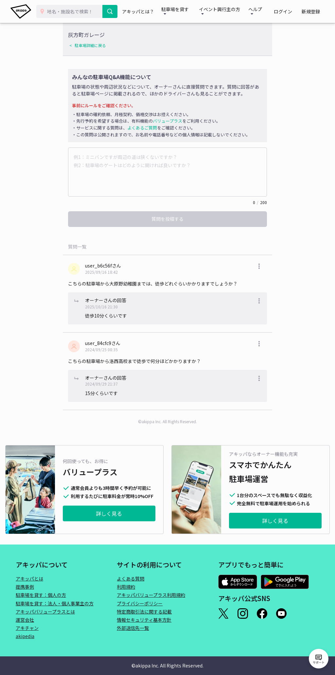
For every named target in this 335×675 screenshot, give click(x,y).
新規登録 (313, 11)
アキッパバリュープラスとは (45, 611)
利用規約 (126, 586)
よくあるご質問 (142, 128)
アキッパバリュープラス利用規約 (151, 595)
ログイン (289, 11)
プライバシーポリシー (140, 603)
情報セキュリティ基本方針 (144, 619)
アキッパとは (29, 578)
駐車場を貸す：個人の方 (41, 595)
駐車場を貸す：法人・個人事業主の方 (55, 603)
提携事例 (25, 586)
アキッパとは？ (142, 11)
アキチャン (27, 628)
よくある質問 (130, 578)
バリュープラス (167, 121)
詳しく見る (109, 513)
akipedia (25, 636)
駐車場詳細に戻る (90, 45)
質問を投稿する (167, 219)
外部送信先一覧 (133, 628)
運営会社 (25, 619)
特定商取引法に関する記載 (144, 611)
